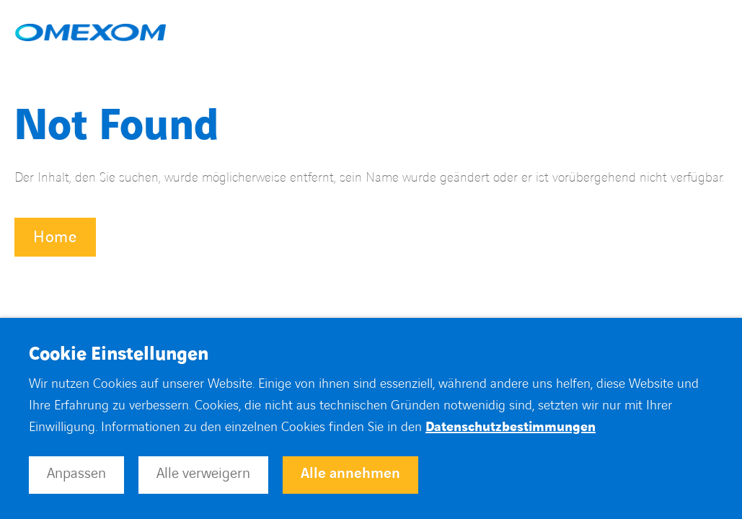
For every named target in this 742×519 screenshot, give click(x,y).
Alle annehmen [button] (350, 473)
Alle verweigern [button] (203, 473)
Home (55, 237)
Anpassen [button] (76, 473)
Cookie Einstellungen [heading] (118, 354)
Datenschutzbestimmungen (510, 427)
